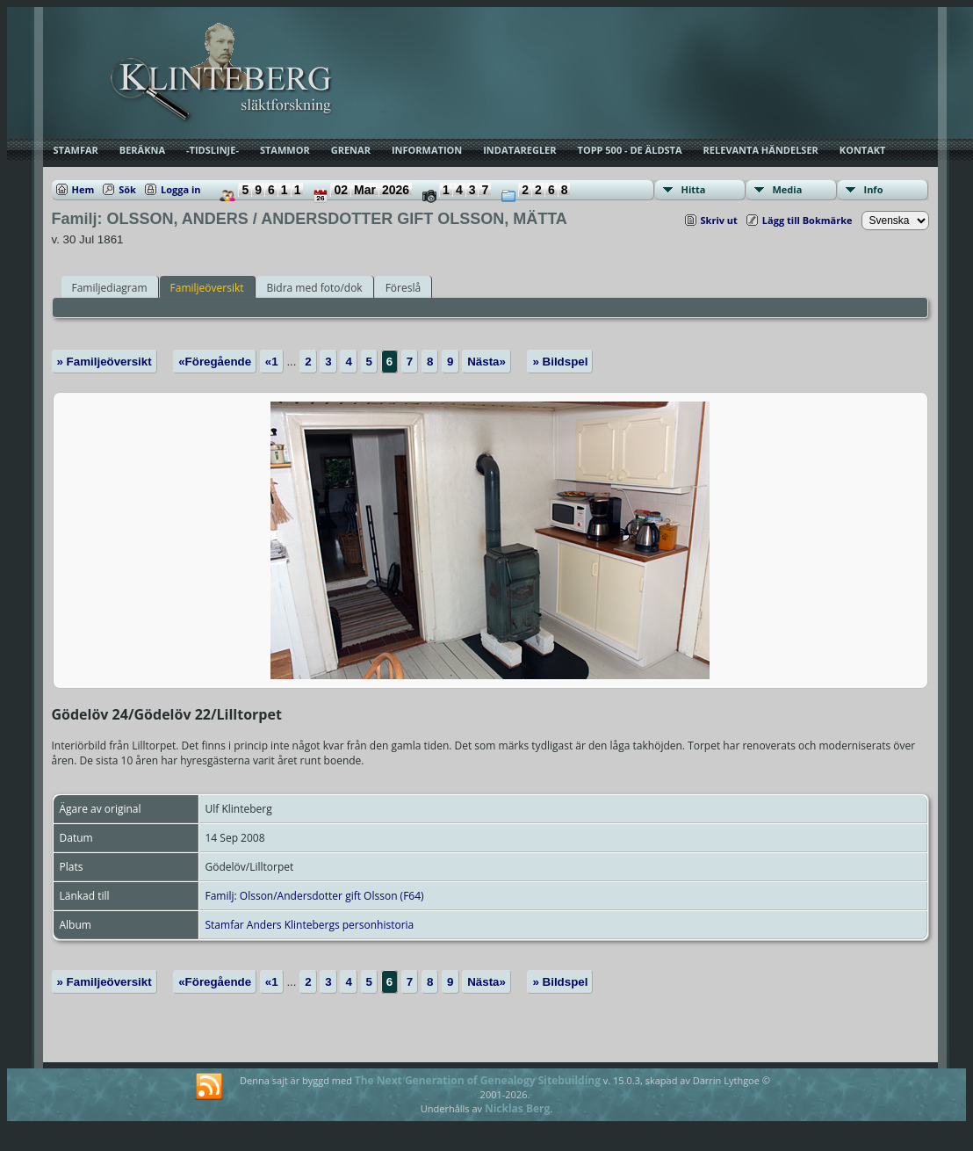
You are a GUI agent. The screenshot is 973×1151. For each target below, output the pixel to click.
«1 (271, 361)
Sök (127, 189)
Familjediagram (110, 287)
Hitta (693, 189)
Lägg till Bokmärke (807, 220)
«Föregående (214, 361)
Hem (83, 189)
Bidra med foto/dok (315, 287)
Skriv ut (719, 220)
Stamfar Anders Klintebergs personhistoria (309, 924)
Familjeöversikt (207, 287)
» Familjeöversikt (104, 361)
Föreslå (403, 287)
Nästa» (486, 361)
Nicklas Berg (517, 1108)
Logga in (181, 189)
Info (873, 189)
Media (788, 189)
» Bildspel (559, 361)
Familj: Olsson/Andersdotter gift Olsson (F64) (314, 895)
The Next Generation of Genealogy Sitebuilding (478, 1080)
